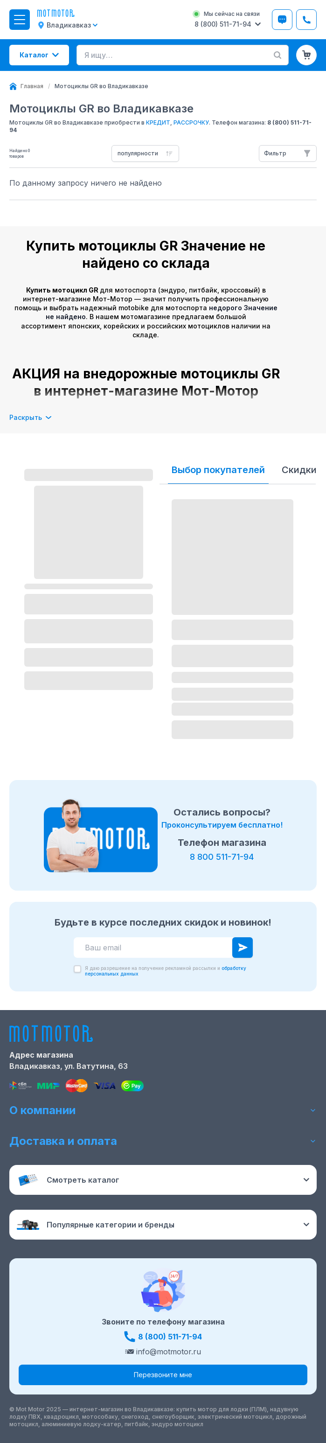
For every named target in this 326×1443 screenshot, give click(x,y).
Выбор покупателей (218, 469)
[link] (101, 86)
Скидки (299, 469)
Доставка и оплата (163, 1141)
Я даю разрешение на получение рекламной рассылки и (165, 970)
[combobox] (145, 153)
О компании (163, 1110)
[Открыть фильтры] (288, 153)
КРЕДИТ (158, 122)
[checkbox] (77, 969)
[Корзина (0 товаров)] (306, 55)
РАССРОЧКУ (191, 122)
